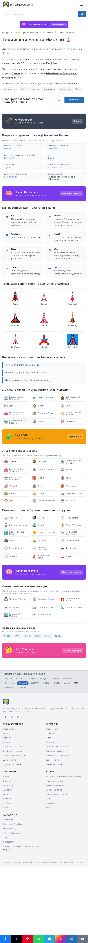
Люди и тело (9, 787)
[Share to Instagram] (60, 939)
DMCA (6, 895)
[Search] (82, 14)
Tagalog (22, 745)
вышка (35, 89)
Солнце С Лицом (43, 532)
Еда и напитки (10, 818)
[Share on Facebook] (5, 939)
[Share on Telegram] (49, 939)
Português (10, 741)
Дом (65, 406)
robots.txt (81, 920)
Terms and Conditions (13, 882)
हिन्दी (76, 741)
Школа (38, 406)
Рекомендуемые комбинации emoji (64, 834)
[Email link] (82, 939)
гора (27, 663)
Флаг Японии (41, 642)
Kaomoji (50, 861)
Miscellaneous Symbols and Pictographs (61, 178)
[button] (22, 147)
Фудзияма (68, 548)
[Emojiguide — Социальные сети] (6, 760)
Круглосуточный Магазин (15, 421)
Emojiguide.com (9, 32)
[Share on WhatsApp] (38, 939)
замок (37, 663)
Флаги (6, 791)
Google (6, 839)
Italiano (55, 736)
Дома (9, 406)
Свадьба (67, 421)
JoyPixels (7, 861)
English (8, 736)
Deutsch (32, 736)
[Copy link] (71, 939)
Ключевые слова (54, 839)
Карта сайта (69, 920)
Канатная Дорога (15, 525)
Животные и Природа (57, 813)
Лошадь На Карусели (68, 533)
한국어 (57, 741)
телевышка (65, 89)
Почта (38, 493)
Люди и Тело (52, 787)
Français (44, 736)
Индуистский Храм (41, 556)
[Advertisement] (44, 586)
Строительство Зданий (70, 413)
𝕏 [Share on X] (16, 939)
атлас (17, 663)
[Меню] (82, 5)
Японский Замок (43, 470)
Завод (66, 470)
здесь (58, 663)
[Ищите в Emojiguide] (40, 14)
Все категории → (54, 822)
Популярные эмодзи (56, 852)
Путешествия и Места (57, 804)
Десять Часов (69, 541)
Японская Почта (43, 413)
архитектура (10, 89)
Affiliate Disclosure (12, 891)
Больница (67, 501)
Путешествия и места (31, 32)
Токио (78, 89)
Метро (38, 518)
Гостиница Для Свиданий (14, 413)
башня (24, 89)
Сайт (48, 856)
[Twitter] (11, 775)
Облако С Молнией (40, 548)
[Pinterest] (17, 775)
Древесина (68, 486)
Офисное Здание (43, 501)
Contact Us (8, 900)
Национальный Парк (14, 533)
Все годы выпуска (55, 843)
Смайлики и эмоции (13, 809)
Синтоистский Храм (69, 627)
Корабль (39, 525)
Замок (38, 421)
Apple (6, 834)
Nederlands (68, 736)
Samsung (7, 856)
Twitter (6, 852)
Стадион (39, 461)
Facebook (8, 843)
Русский (23, 741)
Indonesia (10, 745)
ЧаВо (48, 865)
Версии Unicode (54, 848)
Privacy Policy (9, 886)
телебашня (49, 89)
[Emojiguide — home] (18, 5)
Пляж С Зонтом (70, 525)
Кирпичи (39, 478)
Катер (66, 556)
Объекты (7, 795)
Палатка (39, 541)
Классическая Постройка (14, 398)
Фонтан (10, 518)
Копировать (74, 99)
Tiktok (6, 865)
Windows (7, 848)
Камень (38, 486)
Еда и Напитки (53, 818)
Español (20, 736)
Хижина (10, 461)
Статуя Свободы (43, 397)
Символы (8, 800)
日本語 (46, 741)
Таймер (10, 556)
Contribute (8, 877)
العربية (67, 741)
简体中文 (35, 741)
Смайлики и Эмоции (56, 809)
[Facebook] (5, 775)
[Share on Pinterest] (27, 939)
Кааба (10, 541)
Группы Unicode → (12, 822)
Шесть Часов (13, 548)
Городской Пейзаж (12, 642)
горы (47, 663)
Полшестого (69, 518)
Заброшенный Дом (70, 398)
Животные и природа (14, 813)
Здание (49, 32)
